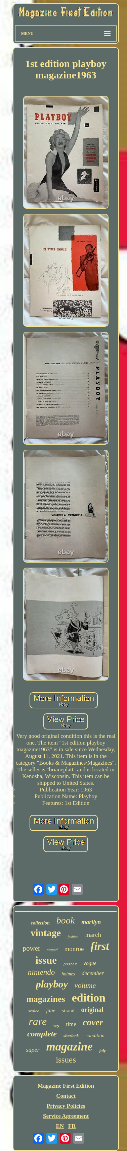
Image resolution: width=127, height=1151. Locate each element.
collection (40, 922)
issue (46, 960)
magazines (45, 999)
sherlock (71, 1035)
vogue (90, 963)
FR (72, 1126)
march (93, 934)
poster (70, 964)
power (31, 948)
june (50, 1010)
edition (88, 998)
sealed (33, 1010)
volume (85, 985)
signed (52, 950)
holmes (68, 973)
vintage (46, 933)
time (71, 1024)
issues (66, 1059)
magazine (69, 1046)
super (33, 1049)
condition (94, 1035)
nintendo (41, 972)
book (65, 920)
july (102, 1050)
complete (42, 1033)
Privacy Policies (66, 1106)
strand (68, 1010)
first (99, 946)
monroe (74, 948)
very (56, 1026)
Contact (66, 1096)
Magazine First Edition (66, 1086)
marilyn (91, 922)
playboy (52, 983)
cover (93, 1022)
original (92, 1009)
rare (38, 1021)
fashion (73, 937)
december (93, 973)
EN (60, 1126)
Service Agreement (66, 1116)
